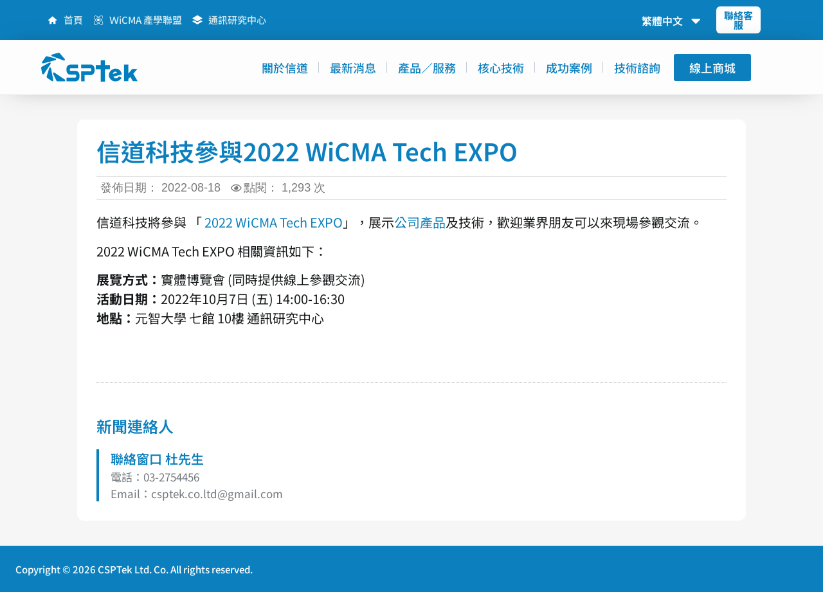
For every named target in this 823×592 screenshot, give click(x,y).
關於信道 (285, 67)
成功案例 (569, 67)
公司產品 (420, 222)
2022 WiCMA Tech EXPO (273, 222)
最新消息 (353, 67)
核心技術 (501, 67)
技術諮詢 (637, 67)
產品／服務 (427, 67)
